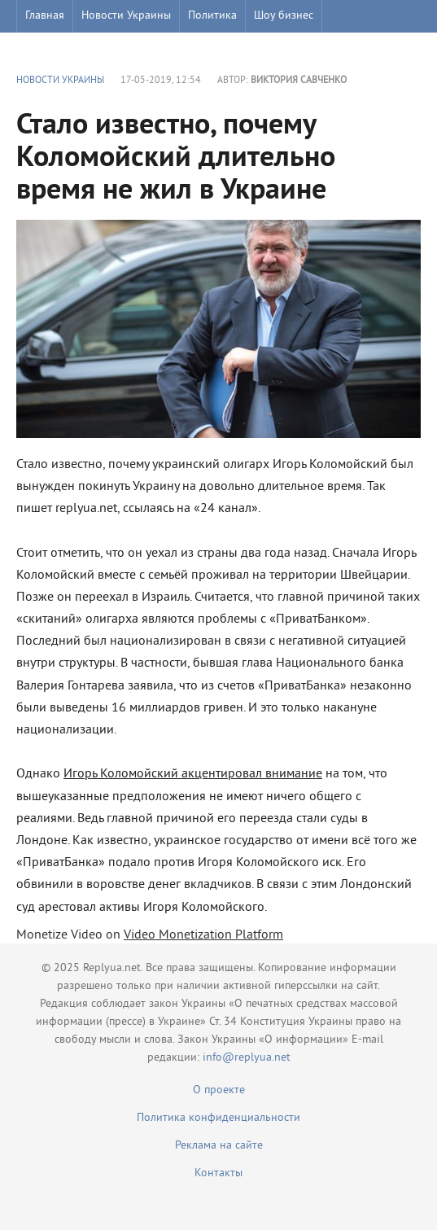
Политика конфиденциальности (218, 1118)
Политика (212, 16)
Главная (44, 16)
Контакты (218, 1173)
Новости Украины (126, 16)
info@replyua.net (247, 1058)
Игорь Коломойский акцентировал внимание (192, 774)
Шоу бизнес (283, 16)
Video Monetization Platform (203, 935)
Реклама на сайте (219, 1146)
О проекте (219, 1090)
